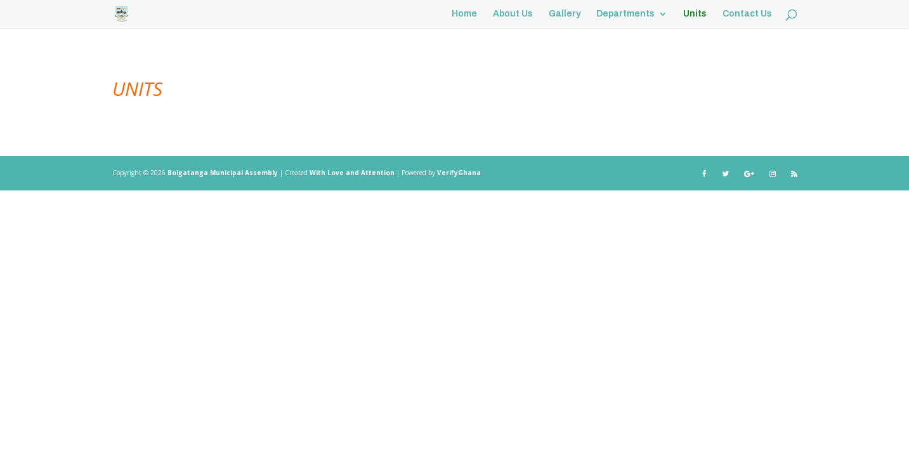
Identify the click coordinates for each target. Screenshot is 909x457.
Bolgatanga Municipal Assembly (222, 172)
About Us (513, 14)
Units (695, 14)
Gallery (564, 14)
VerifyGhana (459, 172)
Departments (625, 14)
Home (464, 14)
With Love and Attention (353, 172)
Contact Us (747, 14)
